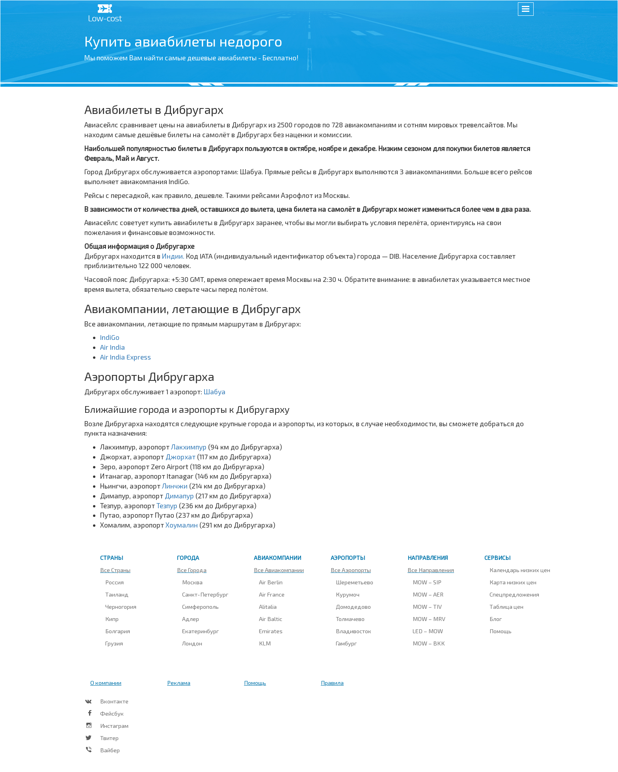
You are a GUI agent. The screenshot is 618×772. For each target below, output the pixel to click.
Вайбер (110, 749)
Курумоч (347, 594)
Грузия (114, 643)
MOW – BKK (429, 643)
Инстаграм (114, 725)
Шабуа (214, 391)
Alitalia (268, 606)
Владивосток (353, 630)
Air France (272, 594)
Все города (192, 569)
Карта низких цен (513, 582)
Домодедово (353, 606)
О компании (105, 682)
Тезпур (167, 505)
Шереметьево (354, 582)
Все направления (431, 569)
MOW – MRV (429, 618)
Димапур (180, 496)
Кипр (112, 618)
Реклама (178, 682)
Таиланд (116, 594)
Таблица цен (506, 606)
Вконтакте (114, 701)
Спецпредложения (514, 594)
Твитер (109, 737)
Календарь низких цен (520, 569)
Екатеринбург (200, 630)
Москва (192, 582)
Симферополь (200, 606)
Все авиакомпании (279, 569)
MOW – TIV (427, 606)
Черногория (120, 606)
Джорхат (181, 457)
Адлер (190, 618)
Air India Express (125, 357)
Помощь (501, 630)
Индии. (174, 256)
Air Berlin (271, 582)
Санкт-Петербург (205, 594)
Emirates (271, 630)
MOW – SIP (427, 582)
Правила (332, 682)
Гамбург (346, 643)
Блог (496, 618)
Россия (114, 582)
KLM (265, 643)
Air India (112, 347)
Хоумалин (182, 525)
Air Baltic (270, 618)
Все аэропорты (351, 569)
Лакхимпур (189, 447)
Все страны (115, 569)
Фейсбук (112, 713)
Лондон (192, 643)
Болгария (117, 630)
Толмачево (350, 618)
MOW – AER (428, 594)
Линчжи (175, 486)
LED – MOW (428, 630)
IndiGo (109, 337)
